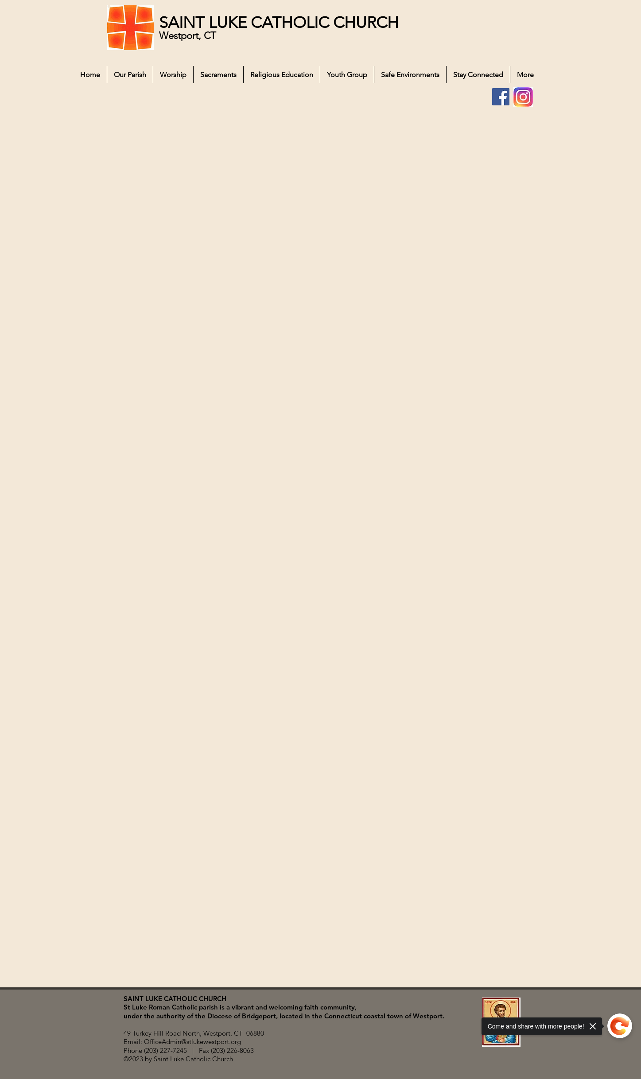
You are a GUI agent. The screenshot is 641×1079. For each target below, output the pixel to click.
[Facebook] (500, 96)
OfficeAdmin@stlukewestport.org (192, 1041)
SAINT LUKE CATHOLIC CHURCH (279, 22)
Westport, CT (189, 36)
